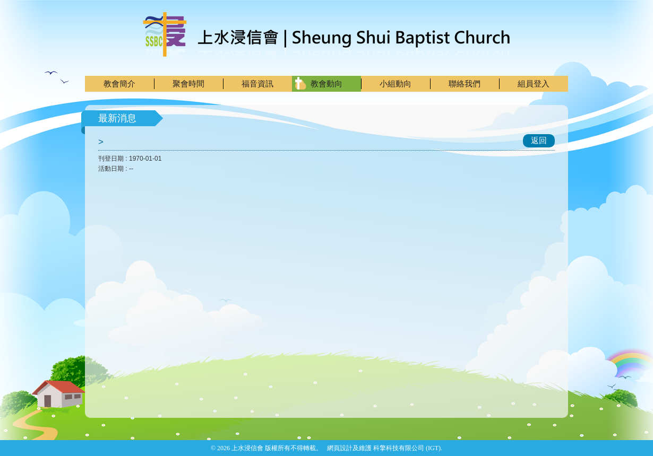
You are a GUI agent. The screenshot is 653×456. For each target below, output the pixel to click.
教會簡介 (119, 83)
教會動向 (326, 83)
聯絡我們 (464, 83)
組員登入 (533, 83)
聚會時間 (188, 83)
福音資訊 (257, 83)
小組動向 (395, 83)
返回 (539, 140)
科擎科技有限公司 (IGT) (407, 448)
